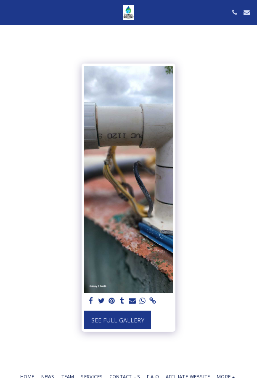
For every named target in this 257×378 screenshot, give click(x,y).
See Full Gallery (117, 320)
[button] (9, 12)
